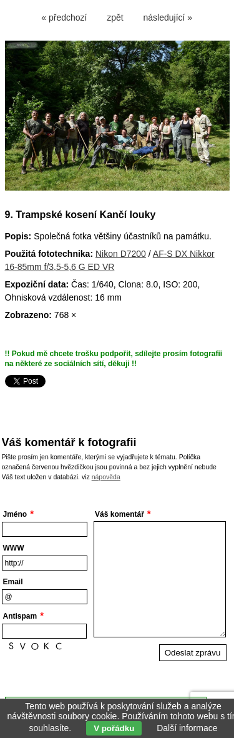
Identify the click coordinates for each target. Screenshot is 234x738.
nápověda (106, 477)
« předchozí (64, 17)
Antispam (20, 616)
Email (13, 581)
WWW (13, 548)
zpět (115, 17)
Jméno (15, 514)
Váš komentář (119, 514)
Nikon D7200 (120, 254)
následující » (168, 17)
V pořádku (114, 728)
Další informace (187, 728)
